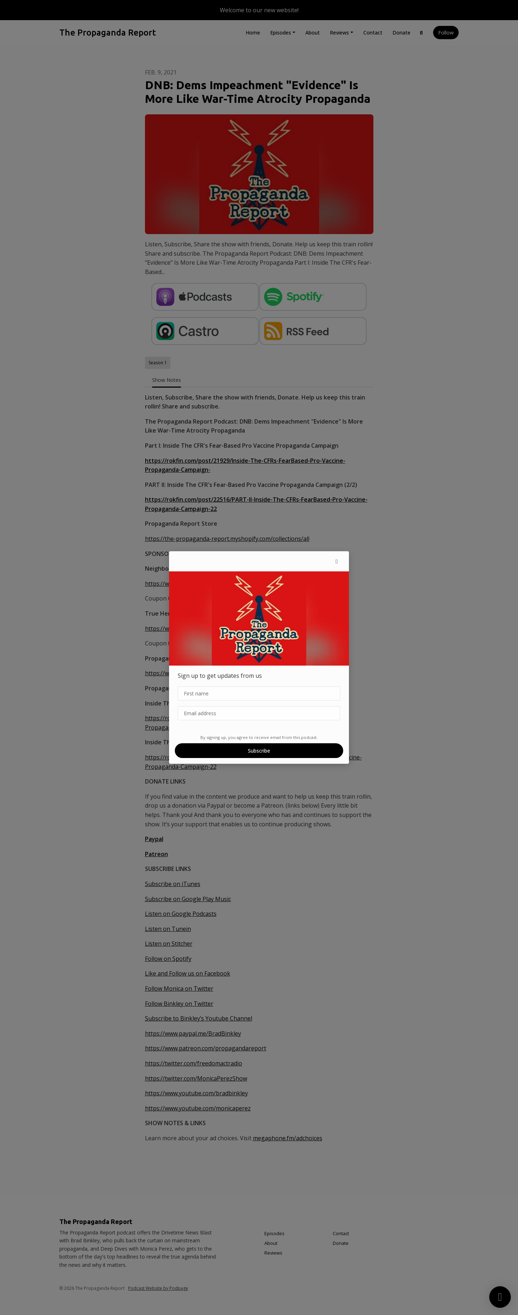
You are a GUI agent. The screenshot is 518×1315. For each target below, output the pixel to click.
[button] (336, 561)
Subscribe (259, 750)
